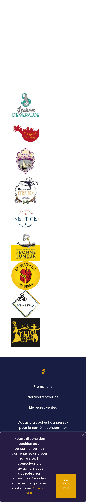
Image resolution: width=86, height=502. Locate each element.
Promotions (43, 386)
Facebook (43, 371)
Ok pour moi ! (66, 486)
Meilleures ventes (43, 407)
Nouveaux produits (43, 397)
